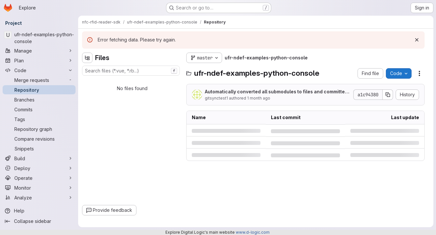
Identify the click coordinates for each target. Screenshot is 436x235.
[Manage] (39, 50)
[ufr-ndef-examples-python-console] (39, 37)
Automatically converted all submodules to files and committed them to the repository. (276, 92)
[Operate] (39, 177)
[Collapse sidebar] (39, 221)
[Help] (39, 210)
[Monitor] (39, 187)
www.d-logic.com (253, 232)
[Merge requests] (39, 80)
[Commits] (39, 109)
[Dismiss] (417, 40)
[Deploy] (39, 168)
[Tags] (39, 119)
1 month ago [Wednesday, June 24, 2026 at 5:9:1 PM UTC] (258, 98)
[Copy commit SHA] (388, 94)
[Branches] (39, 99)
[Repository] (39, 89)
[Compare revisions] (39, 138)
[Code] (39, 70)
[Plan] (39, 60)
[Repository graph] (39, 128)
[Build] (39, 158)
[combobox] (131, 71)
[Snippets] (39, 148)
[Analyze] (39, 197)
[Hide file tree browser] (87, 58)
